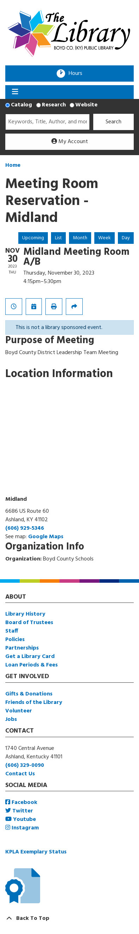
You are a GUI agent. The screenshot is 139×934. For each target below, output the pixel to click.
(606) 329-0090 (24, 765)
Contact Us (20, 774)
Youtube (20, 819)
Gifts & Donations (28, 694)
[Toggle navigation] (15, 92)
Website (86, 105)
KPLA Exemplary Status (36, 852)
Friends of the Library (33, 702)
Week (104, 238)
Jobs (11, 719)
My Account (69, 141)
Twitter (19, 811)
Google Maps (45, 536)
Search (113, 122)
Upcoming (33, 238)
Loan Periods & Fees (31, 665)
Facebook (21, 802)
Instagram (22, 828)
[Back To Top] (69, 918)
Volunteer (18, 711)
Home (12, 165)
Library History (25, 614)
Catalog (21, 105)
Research (54, 105)
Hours (78, 73)
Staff (11, 631)
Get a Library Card (30, 656)
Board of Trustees (29, 622)
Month (80, 238)
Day (126, 238)
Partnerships (22, 648)
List (58, 238)
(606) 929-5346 (24, 528)
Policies (15, 639)
